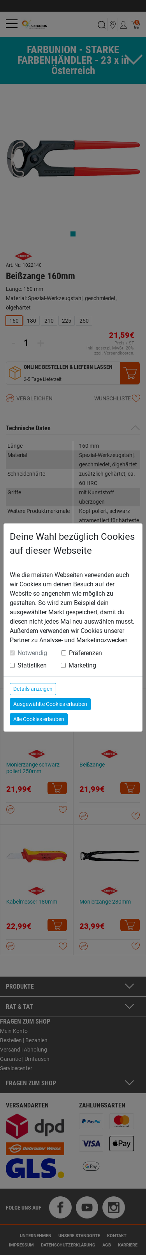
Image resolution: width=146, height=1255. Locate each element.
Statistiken (32, 665)
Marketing (82, 665)
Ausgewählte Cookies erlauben (50, 704)
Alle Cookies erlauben (38, 719)
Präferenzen (85, 653)
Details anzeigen (33, 689)
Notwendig (32, 653)
